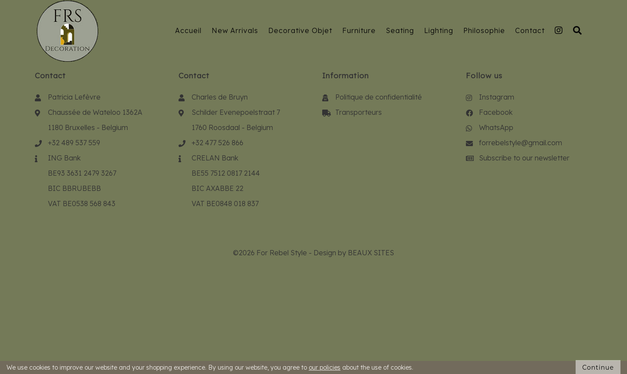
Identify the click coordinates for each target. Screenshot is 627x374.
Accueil (188, 30)
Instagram (496, 97)
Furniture (359, 30)
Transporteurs (358, 112)
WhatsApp (496, 127)
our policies (324, 367)
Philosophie (484, 30)
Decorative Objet (300, 30)
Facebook (495, 112)
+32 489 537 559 (74, 142)
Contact (530, 30)
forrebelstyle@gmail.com (520, 142)
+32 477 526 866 (217, 142)
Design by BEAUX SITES (354, 252)
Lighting (438, 30)
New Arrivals (235, 30)
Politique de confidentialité (378, 97)
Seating (400, 30)
